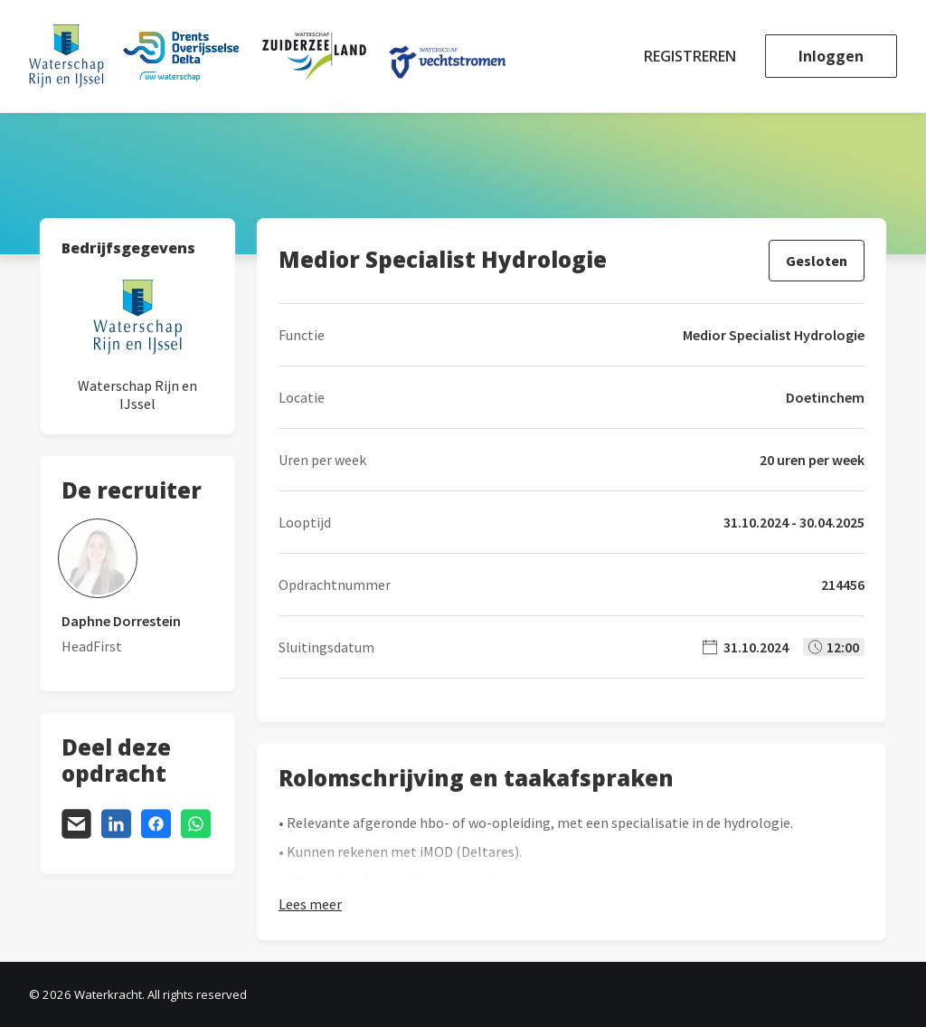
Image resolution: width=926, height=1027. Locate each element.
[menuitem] (696, 56)
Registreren (690, 56)
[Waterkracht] (267, 56)
